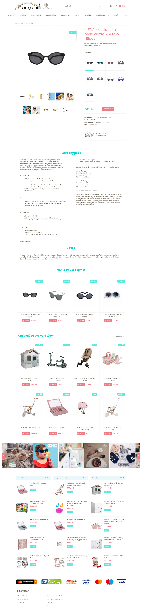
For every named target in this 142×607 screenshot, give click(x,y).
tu (99, 191)
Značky (125, 15)
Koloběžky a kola (102, 15)
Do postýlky (65, 15)
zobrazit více (97, 46)
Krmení (77, 15)
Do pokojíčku (51, 15)
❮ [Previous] (3, 456)
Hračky (23, 15)
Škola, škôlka (36, 15)
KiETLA (92, 120)
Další (116, 15)
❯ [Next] (138, 456)
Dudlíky (88, 15)
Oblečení (11, 15)
